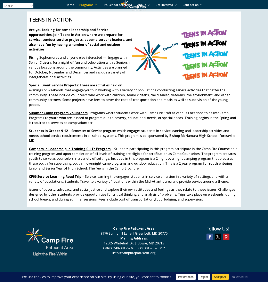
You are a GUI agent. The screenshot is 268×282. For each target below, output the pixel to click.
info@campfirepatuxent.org (134, 253)
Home (70, 5)
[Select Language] (18, 5)
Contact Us (190, 5)
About (141, 5)
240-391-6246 (123, 248)
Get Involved (164, 5)
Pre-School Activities (117, 5)
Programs (86, 5)
